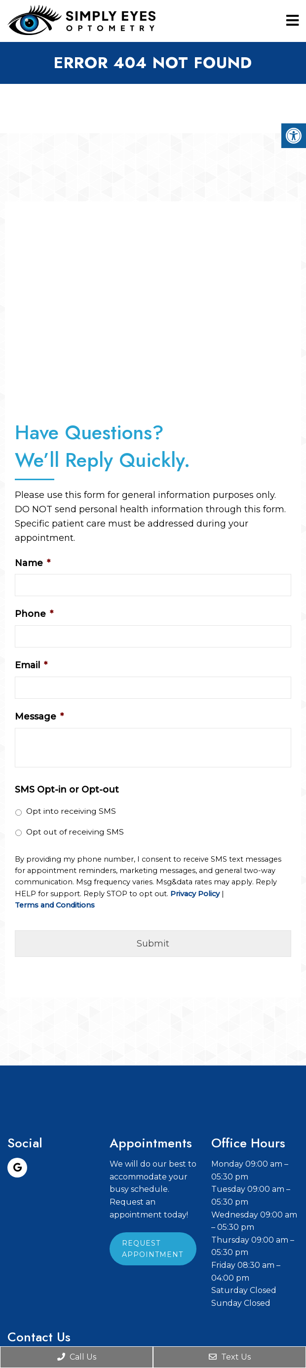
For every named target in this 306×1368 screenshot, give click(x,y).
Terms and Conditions (55, 905)
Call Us (76, 1357)
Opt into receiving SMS (71, 811)
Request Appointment (152, 1248)
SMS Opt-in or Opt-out (67, 789)
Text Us (230, 1357)
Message (39, 716)
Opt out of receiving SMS (75, 831)
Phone (34, 613)
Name (32, 563)
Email (31, 665)
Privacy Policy (195, 894)
